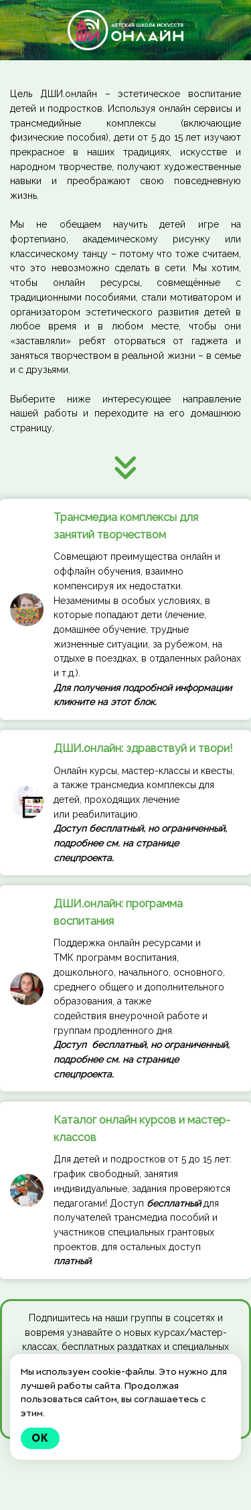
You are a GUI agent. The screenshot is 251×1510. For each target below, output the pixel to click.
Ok (40, 1438)
